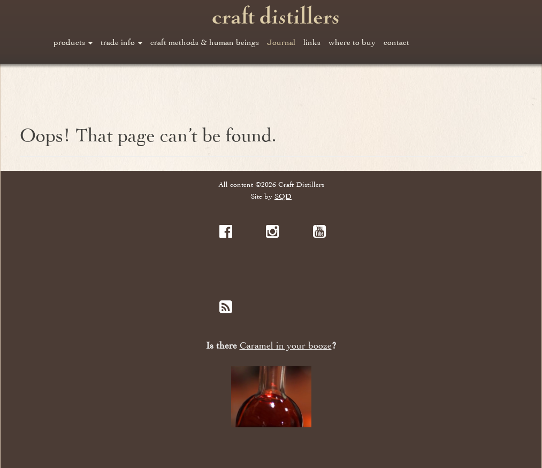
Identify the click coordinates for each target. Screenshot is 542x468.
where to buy (352, 42)
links (311, 42)
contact (396, 42)
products (73, 42)
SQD (283, 196)
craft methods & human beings (204, 42)
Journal (281, 42)
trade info (121, 42)
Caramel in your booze (286, 345)
